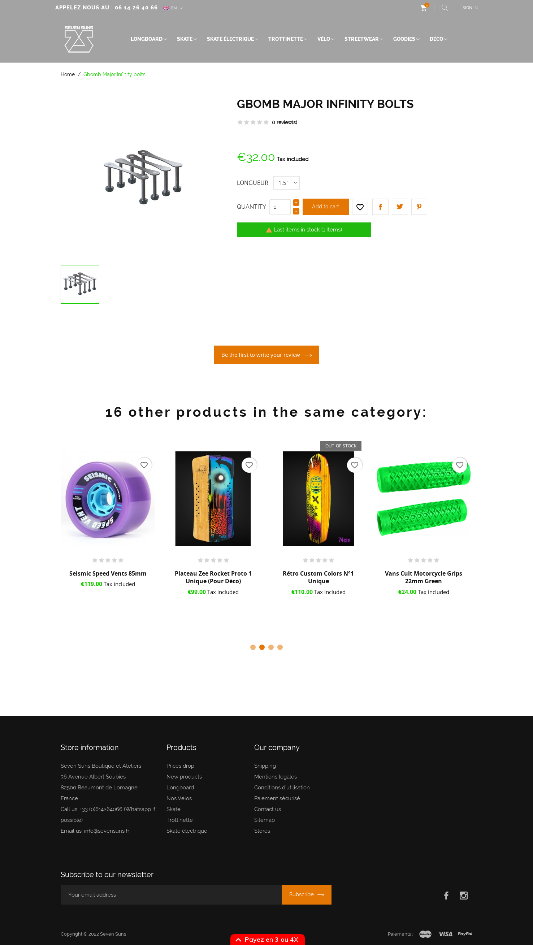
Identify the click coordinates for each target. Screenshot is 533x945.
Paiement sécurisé (277, 798)
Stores (262, 831)
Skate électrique (230, 39)
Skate (184, 39)
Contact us (267, 809)
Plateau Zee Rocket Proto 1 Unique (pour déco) (213, 577)
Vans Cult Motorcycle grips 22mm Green (423, 577)
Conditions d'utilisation (282, 787)
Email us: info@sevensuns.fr (95, 831)
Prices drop (180, 766)
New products (184, 776)
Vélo (323, 39)
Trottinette (285, 39)
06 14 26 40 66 (136, 7)
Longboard (146, 39)
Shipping (265, 766)
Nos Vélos (179, 798)
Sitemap (264, 820)
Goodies (404, 39)
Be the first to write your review (261, 354)
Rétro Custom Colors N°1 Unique (318, 577)
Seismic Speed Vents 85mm (108, 573)
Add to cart (325, 206)
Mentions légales (275, 776)
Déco (436, 39)
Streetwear (361, 39)
